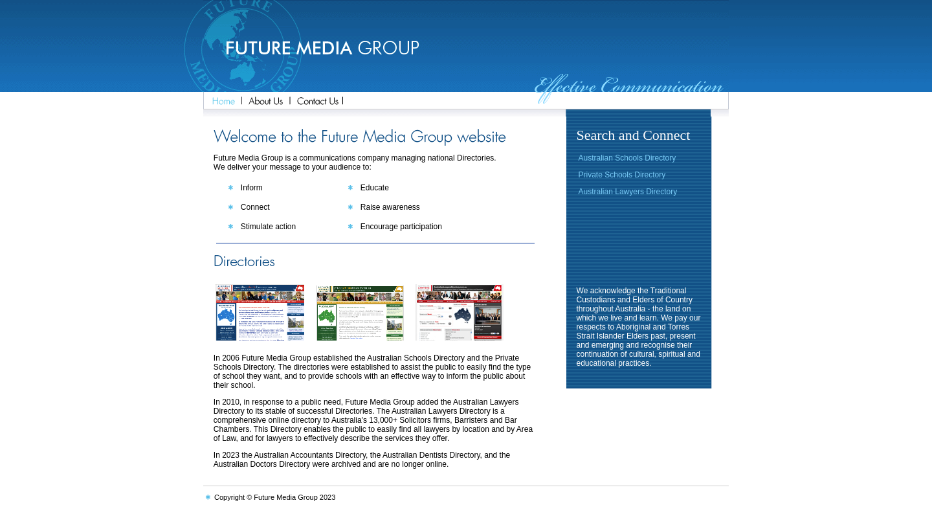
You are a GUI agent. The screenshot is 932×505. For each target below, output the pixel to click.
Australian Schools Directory (627, 158)
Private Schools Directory (622, 174)
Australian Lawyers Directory (628, 191)
